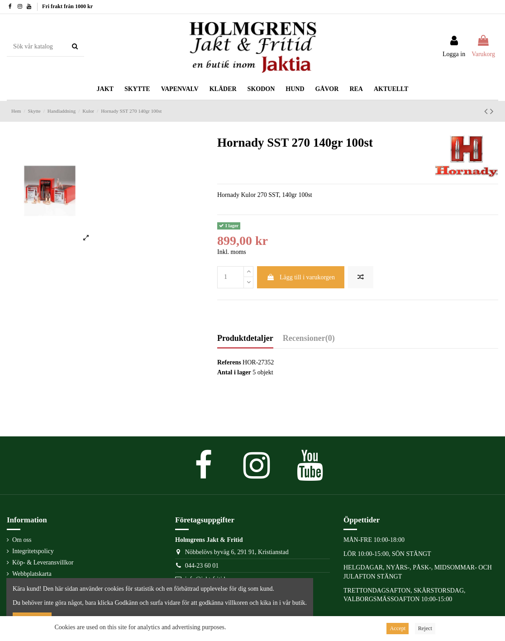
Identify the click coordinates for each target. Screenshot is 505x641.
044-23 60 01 (202, 565)
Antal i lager (234, 372)
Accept (397, 628)
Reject (425, 628)
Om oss (21, 539)
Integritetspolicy (33, 551)
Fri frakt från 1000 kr (67, 6)
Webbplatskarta (32, 573)
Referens (229, 362)
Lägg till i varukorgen (301, 277)
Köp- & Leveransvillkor (42, 562)
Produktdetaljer (245, 338)
